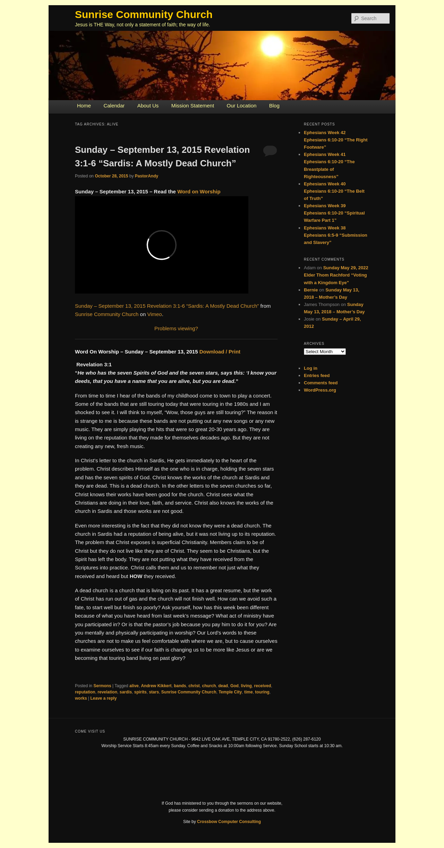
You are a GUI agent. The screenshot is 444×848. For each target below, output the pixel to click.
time (248, 692)
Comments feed (321, 382)
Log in (310, 368)
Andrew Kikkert (156, 685)
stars (154, 692)
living (246, 685)
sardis (126, 692)
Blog (274, 105)
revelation (107, 692)
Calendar (114, 105)
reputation (85, 692)
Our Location (241, 105)
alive (134, 685)
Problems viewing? (176, 328)
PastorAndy (146, 176)
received (262, 685)
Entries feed (317, 375)
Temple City (230, 692)
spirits (140, 692)
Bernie (311, 289)
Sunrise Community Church (144, 14)
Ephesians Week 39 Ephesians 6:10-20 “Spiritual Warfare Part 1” (334, 213)
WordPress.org (320, 390)
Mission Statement (192, 105)
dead (223, 685)
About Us (148, 105)
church (209, 685)
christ (194, 685)
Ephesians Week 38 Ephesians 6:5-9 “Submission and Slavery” (335, 235)
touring (262, 692)
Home (84, 105)
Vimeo (154, 314)
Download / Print (219, 352)
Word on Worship (198, 191)
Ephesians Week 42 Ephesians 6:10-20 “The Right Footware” (336, 140)
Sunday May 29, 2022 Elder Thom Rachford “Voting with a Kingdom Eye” (336, 275)
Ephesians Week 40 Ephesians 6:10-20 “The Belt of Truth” (334, 191)
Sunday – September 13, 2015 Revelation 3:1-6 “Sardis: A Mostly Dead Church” (167, 306)
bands (180, 685)
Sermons (102, 685)
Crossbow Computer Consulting (229, 821)
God (234, 685)
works (81, 698)
